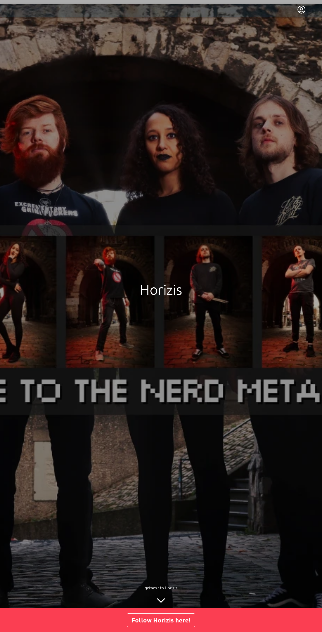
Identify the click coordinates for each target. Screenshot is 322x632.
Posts (152, 597)
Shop (170, 597)
